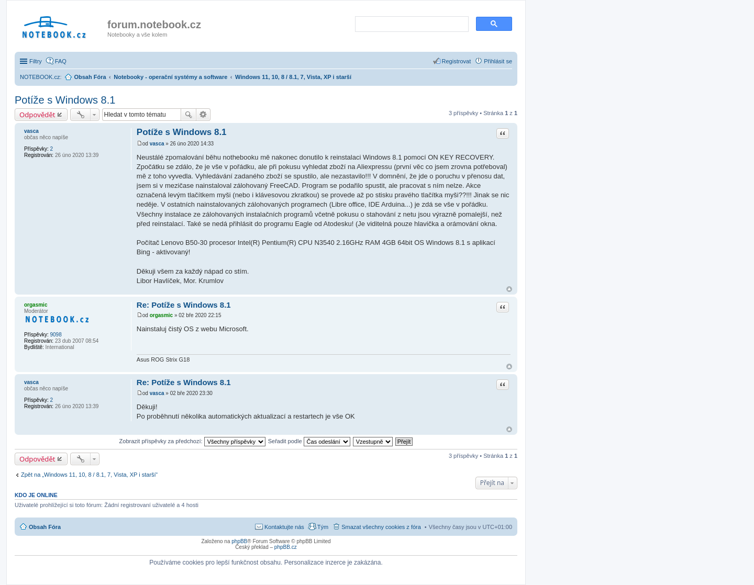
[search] (410, 24)
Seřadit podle (309, 441)
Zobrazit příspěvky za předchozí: (192, 441)
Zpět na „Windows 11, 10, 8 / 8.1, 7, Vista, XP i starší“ (89, 474)
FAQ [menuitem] (60, 61)
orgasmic (35, 305)
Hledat (188, 114)
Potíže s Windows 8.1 (65, 100)
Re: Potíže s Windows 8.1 (184, 304)
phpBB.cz (285, 547)
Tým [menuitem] (322, 527)
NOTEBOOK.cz (40, 77)
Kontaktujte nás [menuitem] (284, 527)
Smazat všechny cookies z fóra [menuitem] (381, 527)
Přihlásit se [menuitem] (498, 61)
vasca (31, 131)
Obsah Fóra (45, 527)
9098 (55, 335)
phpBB (239, 541)
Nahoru (509, 289)
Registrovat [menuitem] (456, 61)
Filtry (35, 61)
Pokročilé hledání (203, 114)
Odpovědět (37, 114)
